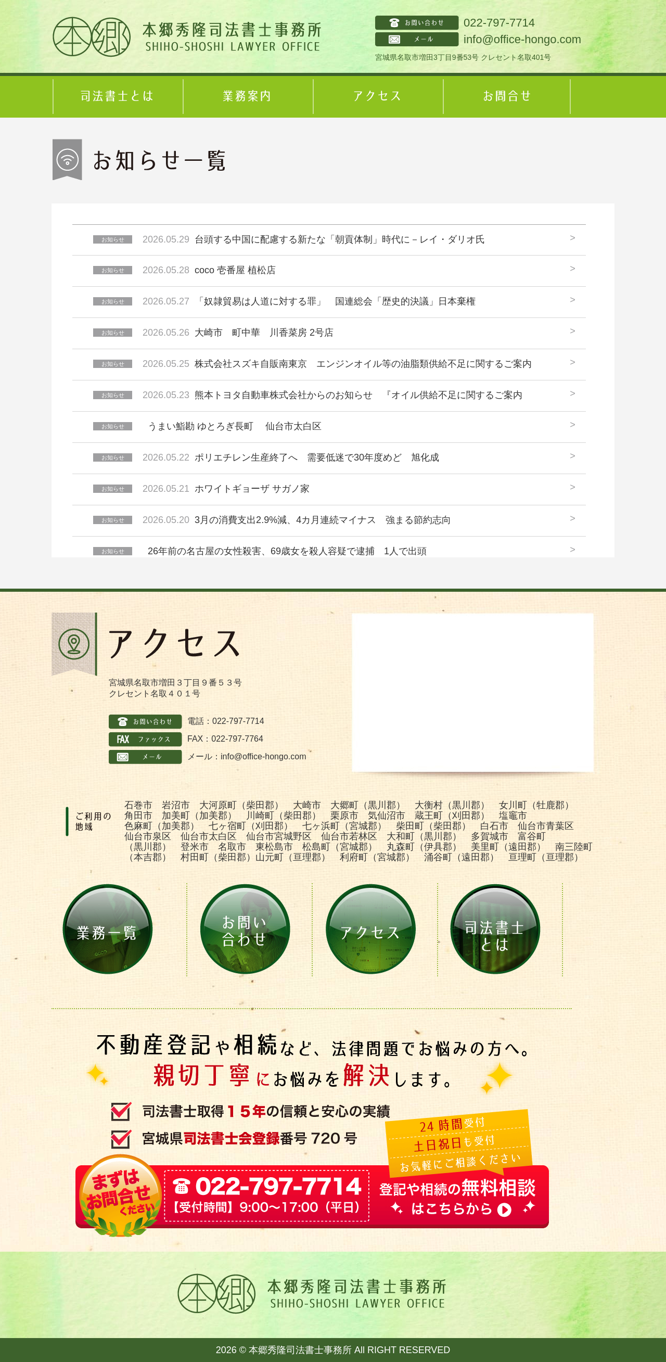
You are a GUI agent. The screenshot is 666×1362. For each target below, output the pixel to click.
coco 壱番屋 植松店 (235, 270)
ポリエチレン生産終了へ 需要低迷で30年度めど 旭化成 (317, 457)
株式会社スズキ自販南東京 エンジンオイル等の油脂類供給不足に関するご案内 (363, 364)
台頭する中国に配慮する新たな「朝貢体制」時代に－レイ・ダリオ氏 (340, 239)
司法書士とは (117, 97)
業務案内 (247, 97)
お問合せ (507, 97)
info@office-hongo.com (522, 39)
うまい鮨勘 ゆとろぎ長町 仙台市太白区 (235, 426)
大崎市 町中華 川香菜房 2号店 (264, 332)
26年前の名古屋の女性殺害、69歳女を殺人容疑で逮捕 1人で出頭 (287, 551)
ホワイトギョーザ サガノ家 (252, 488)
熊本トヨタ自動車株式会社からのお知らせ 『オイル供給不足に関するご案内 (363, 395)
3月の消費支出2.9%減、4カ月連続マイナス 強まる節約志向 (323, 520)
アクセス (377, 97)
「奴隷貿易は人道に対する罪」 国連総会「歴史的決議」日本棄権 (335, 301)
